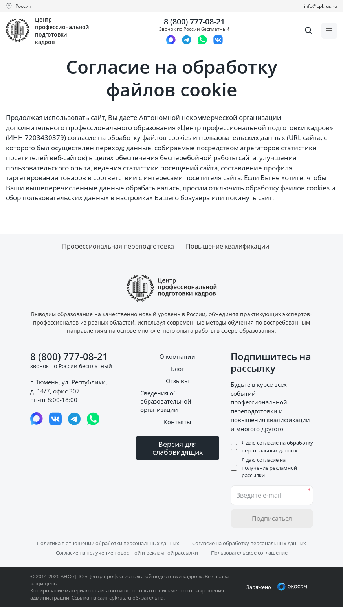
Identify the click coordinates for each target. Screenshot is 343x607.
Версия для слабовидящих (177, 448)
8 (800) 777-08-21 (194, 21)
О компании (177, 356)
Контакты (177, 422)
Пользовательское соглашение (249, 552)
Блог (177, 369)
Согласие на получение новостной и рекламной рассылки (127, 552)
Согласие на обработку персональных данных (249, 543)
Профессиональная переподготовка (118, 246)
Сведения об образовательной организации (165, 401)
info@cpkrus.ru (320, 6)
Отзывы (177, 381)
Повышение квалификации (227, 246)
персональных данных (269, 450)
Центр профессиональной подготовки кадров (62, 31)
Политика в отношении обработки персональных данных (108, 543)
